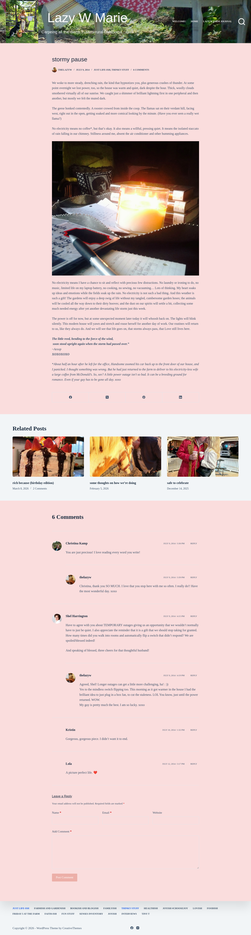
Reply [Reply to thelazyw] (193, 577)
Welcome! (179, 21)
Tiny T (145, 913)
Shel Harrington (77, 616)
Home (194, 21)
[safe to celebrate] (202, 457)
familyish (109, 908)
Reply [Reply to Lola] (193, 764)
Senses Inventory (91, 913)
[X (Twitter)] (107, 397)
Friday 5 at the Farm (26, 913)
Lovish (197, 908)
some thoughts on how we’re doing (113, 483)
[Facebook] (70, 397)
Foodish (212, 908)
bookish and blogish (84, 908)
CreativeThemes (72, 928)
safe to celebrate (178, 483)
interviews (129, 913)
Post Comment (64, 877)
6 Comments (141, 69)
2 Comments (40, 488)
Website (157, 812)
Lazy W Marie (87, 17)
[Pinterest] (144, 397)
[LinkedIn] (180, 397)
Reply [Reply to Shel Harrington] (193, 616)
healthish (151, 908)
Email (107, 812)
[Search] (241, 21)
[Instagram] (137, 927)
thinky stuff (120, 69)
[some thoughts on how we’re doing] (125, 457)
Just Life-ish (102, 69)
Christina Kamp (77, 543)
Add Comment (62, 831)
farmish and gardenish (49, 908)
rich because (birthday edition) (33, 483)
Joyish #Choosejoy (175, 908)
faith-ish (51, 913)
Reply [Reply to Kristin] (193, 730)
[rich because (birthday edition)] (48, 457)
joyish (112, 913)
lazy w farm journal (217, 21)
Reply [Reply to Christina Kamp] (193, 543)
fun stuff (68, 913)
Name (56, 812)
